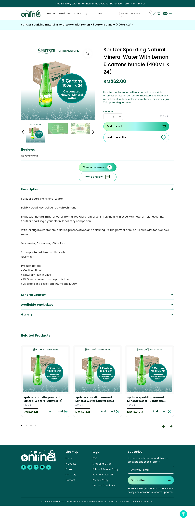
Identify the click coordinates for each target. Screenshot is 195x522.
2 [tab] (26, 425)
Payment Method (102, 474)
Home (51, 13)
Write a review (97, 177)
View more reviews (97, 167)
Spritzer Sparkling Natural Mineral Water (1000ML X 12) (43, 399)
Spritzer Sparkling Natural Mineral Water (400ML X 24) (94, 399)
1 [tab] (21, 425)
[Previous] (164, 426)
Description (97, 189)
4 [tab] (35, 425)
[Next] (171, 426)
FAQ (94, 458)
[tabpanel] (46, 381)
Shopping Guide (102, 463)
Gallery (97, 314)
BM (170, 13)
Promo (69, 469)
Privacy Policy (100, 480)
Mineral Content (97, 295)
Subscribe (151, 480)
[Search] (150, 13)
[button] (23, 132)
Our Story (80, 13)
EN (165, 13)
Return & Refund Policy (105, 469)
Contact (96, 13)
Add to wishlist (136, 137)
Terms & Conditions (104, 485)
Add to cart (136, 126)
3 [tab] (31, 425)
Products (65, 13)
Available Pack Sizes (97, 304)
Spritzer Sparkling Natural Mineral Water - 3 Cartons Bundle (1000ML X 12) (145, 399)
